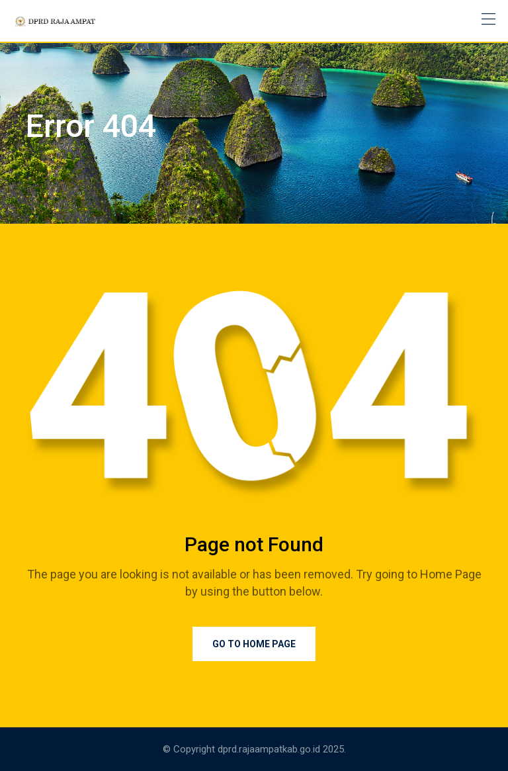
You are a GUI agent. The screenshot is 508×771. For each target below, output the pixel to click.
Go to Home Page (254, 644)
